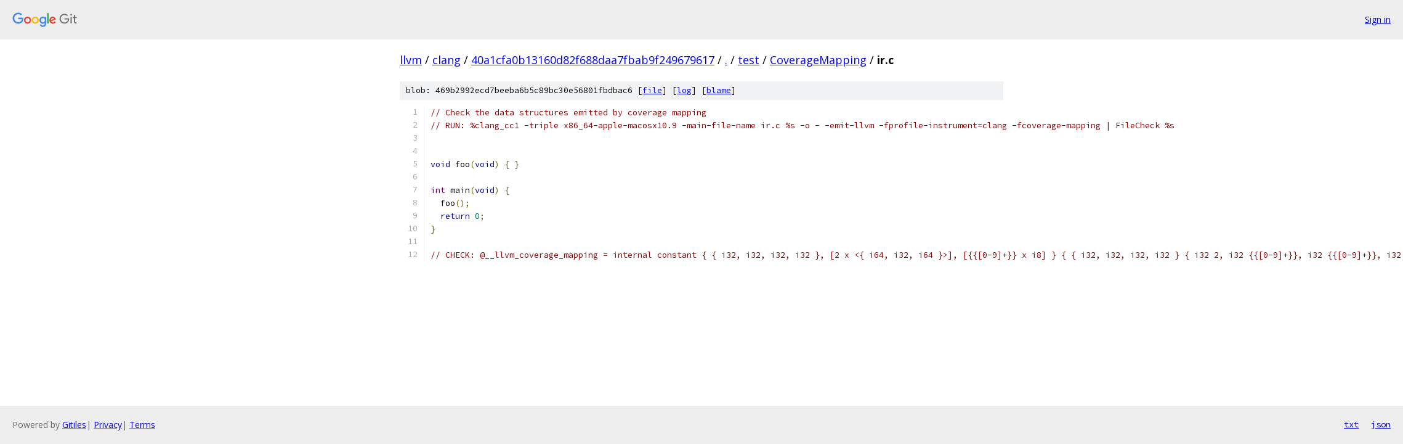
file (652, 90)
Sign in (1378, 19)
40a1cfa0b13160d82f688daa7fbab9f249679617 (592, 59)
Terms (142, 424)
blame (718, 90)
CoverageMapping (818, 59)
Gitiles (74, 424)
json (1381, 424)
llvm (411, 59)
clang (446, 59)
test (748, 59)
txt (1351, 424)
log (684, 90)
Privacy (108, 424)
